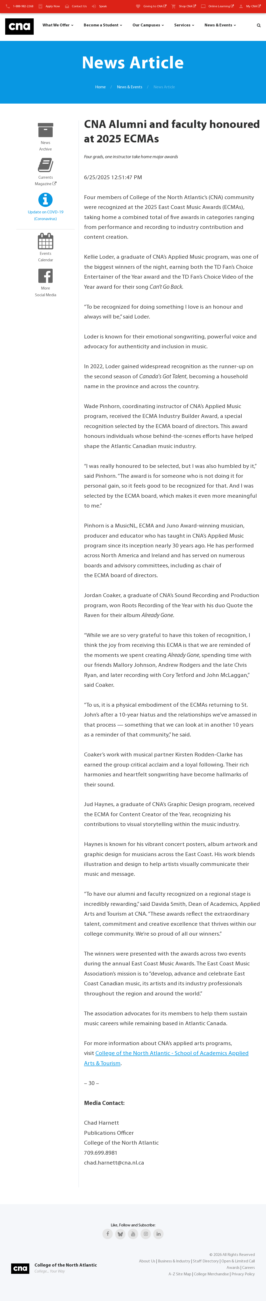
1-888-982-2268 (23, 6)
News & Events (218, 25)
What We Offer (56, 25)
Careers (248, 1268)
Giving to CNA (154, 6)
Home (100, 87)
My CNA (253, 6)
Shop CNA (187, 6)
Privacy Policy (243, 1274)
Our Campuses (146, 25)
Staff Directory (206, 1261)
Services (182, 25)
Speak (103, 6)
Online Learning (221, 6)
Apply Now (53, 6)
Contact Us (79, 6)
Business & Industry (174, 1261)
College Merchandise (211, 1274)
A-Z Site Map (180, 1274)
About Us (147, 1261)
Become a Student (101, 25)
